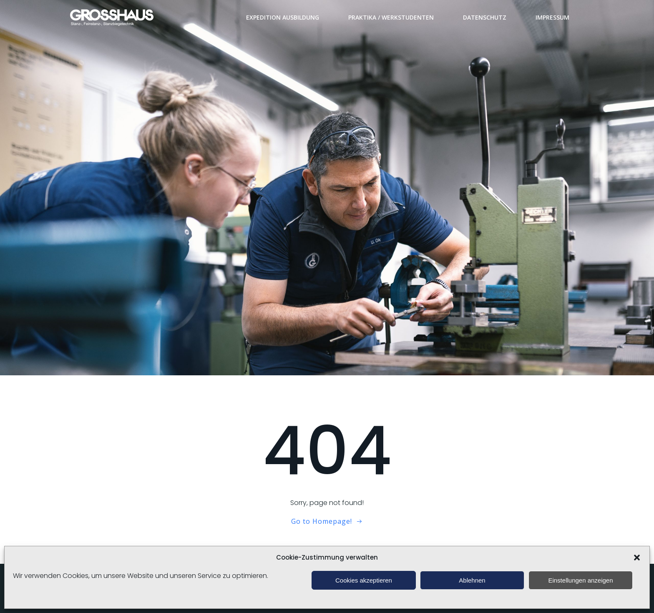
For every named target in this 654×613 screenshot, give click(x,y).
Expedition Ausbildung (282, 17)
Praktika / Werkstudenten (391, 17)
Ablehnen (472, 580)
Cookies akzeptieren (363, 580)
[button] (637, 557)
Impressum (552, 17)
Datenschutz (484, 17)
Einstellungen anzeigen (580, 580)
